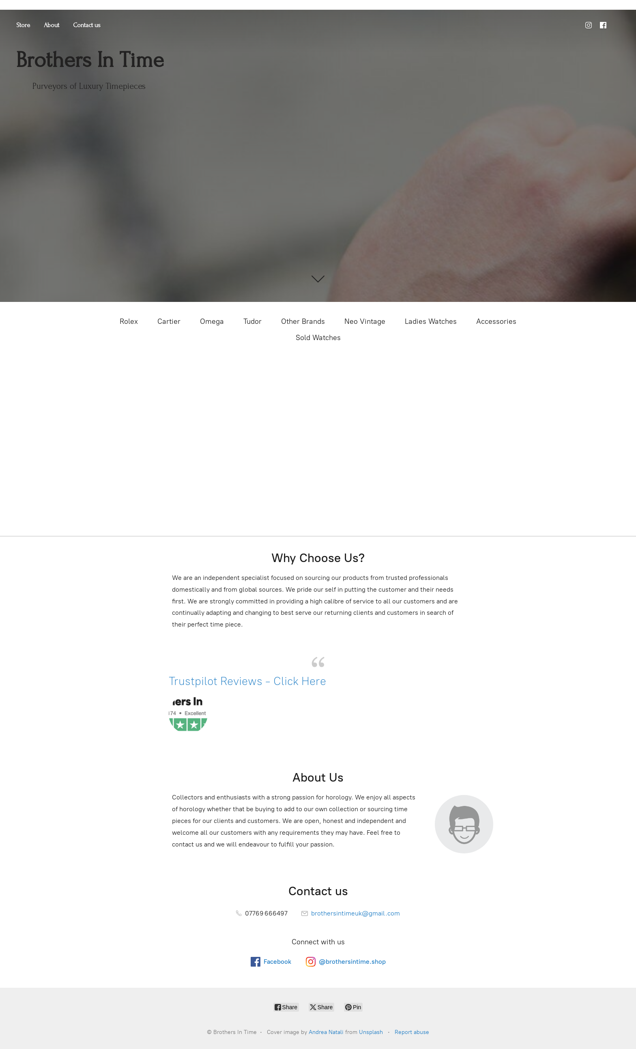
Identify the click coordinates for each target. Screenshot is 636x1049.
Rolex (129, 321)
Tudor (252, 321)
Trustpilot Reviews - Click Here (249, 681)
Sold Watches (318, 337)
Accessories (496, 321)
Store (23, 25)
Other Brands (303, 321)
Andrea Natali (326, 1032)
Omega (212, 321)
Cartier (168, 321)
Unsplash (371, 1032)
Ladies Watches (431, 321)
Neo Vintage (364, 321)
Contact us (87, 25)
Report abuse (412, 1032)
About (51, 25)
